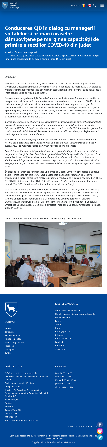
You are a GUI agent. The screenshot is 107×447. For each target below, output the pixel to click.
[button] (94, 5)
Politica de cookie (76, 426)
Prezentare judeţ (62, 317)
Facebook (9, 346)
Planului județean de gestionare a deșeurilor (75, 314)
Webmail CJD (11, 413)
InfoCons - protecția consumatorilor (21, 373)
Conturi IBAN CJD (13, 410)
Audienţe (9, 406)
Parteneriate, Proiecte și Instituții (20, 383)
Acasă (8, 52)
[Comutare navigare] (102, 5)
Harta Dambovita (63, 338)
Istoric (58, 321)
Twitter (8, 353)
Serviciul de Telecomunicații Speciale (21, 420)
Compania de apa (13, 386)
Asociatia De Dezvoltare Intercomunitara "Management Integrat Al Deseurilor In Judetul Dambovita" (26, 393)
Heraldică (59, 345)
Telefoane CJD (11, 399)
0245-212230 (15, 339)
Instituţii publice (62, 331)
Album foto (60, 349)
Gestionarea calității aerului (67, 310)
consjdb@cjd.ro (18, 342)
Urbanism (59, 335)
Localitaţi (59, 342)
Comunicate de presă (26, 52)
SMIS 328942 (11, 417)
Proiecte (9, 403)
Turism (58, 324)
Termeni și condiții (93, 426)
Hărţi (57, 328)
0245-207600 (14, 335)
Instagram (9, 349)
